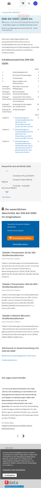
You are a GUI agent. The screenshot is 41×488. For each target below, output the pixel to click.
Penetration (31, 356)
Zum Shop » (6, 197)
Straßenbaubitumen (9, 360)
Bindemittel (6, 356)
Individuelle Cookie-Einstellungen (14, 470)
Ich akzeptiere (9, 475)
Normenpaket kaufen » (20, 238)
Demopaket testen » (20, 244)
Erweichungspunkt (19, 356)
